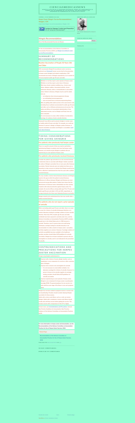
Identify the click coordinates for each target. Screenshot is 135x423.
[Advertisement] (52, 402)
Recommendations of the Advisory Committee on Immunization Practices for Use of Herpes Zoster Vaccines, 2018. (55, 338)
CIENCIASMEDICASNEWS (67, 7)
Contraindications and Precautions (58, 306)
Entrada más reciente (43, 414)
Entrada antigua (71, 414)
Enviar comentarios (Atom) (51, 418)
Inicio (57, 414)
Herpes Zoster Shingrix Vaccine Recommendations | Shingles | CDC (54, 24)
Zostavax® (50, 71)
